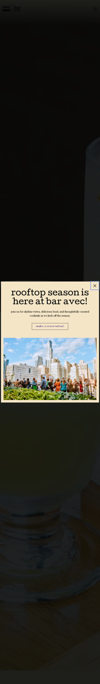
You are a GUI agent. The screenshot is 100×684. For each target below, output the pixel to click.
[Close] (95, 285)
